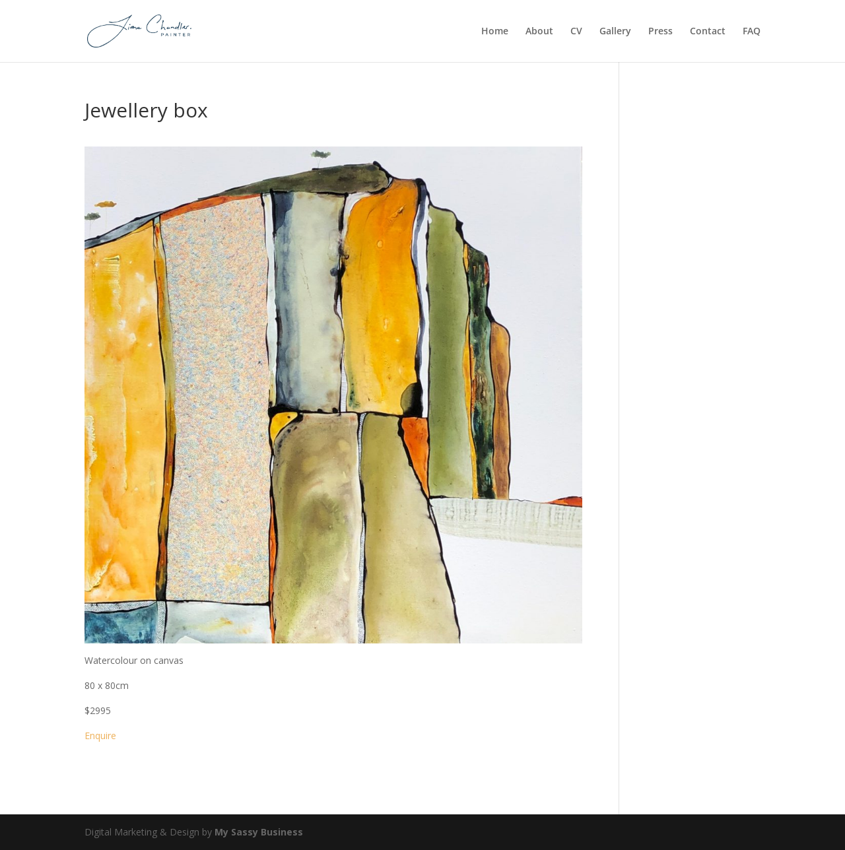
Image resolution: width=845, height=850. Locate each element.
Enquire (100, 735)
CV (576, 31)
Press (660, 31)
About (539, 31)
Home (494, 31)
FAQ (751, 31)
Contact (708, 31)
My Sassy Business (259, 832)
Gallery (615, 31)
